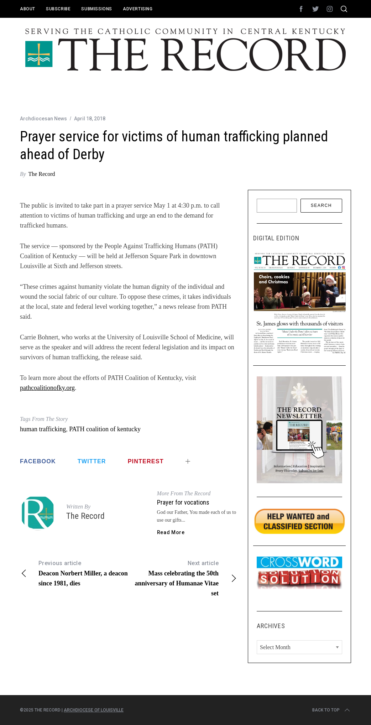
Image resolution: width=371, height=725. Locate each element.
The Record (41, 174)
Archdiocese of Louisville (94, 710)
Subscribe (58, 8)
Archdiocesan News (43, 118)
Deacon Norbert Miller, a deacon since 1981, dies (74, 572)
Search (321, 205)
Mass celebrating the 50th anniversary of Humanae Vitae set (183, 577)
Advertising (138, 8)
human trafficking (43, 429)
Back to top (331, 710)
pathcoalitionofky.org (47, 387)
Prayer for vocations (183, 502)
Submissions (96, 8)
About (27, 8)
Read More (171, 532)
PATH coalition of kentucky (105, 429)
